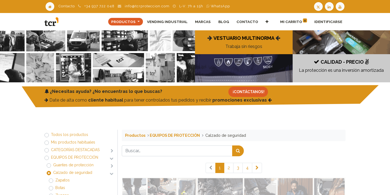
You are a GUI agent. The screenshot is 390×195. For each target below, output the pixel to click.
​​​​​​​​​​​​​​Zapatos (62, 180)
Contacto (67, 6)
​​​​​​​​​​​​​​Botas (60, 188)
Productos (135, 135)
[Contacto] (248, 92)
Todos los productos (69, 134)
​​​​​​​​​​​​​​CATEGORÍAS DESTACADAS (75, 150)
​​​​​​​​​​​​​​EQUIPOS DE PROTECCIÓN (74, 157)
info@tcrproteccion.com (147, 6)
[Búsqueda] (238, 150)
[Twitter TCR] (318, 6)
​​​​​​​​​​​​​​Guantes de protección (73, 165)
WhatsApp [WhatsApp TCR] (218, 6)
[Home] (49, 6)
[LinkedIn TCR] (330, 6)
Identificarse (328, 22)
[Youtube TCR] (341, 6)
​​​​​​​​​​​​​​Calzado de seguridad (72, 172)
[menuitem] (167, 21)
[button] (266, 21)
